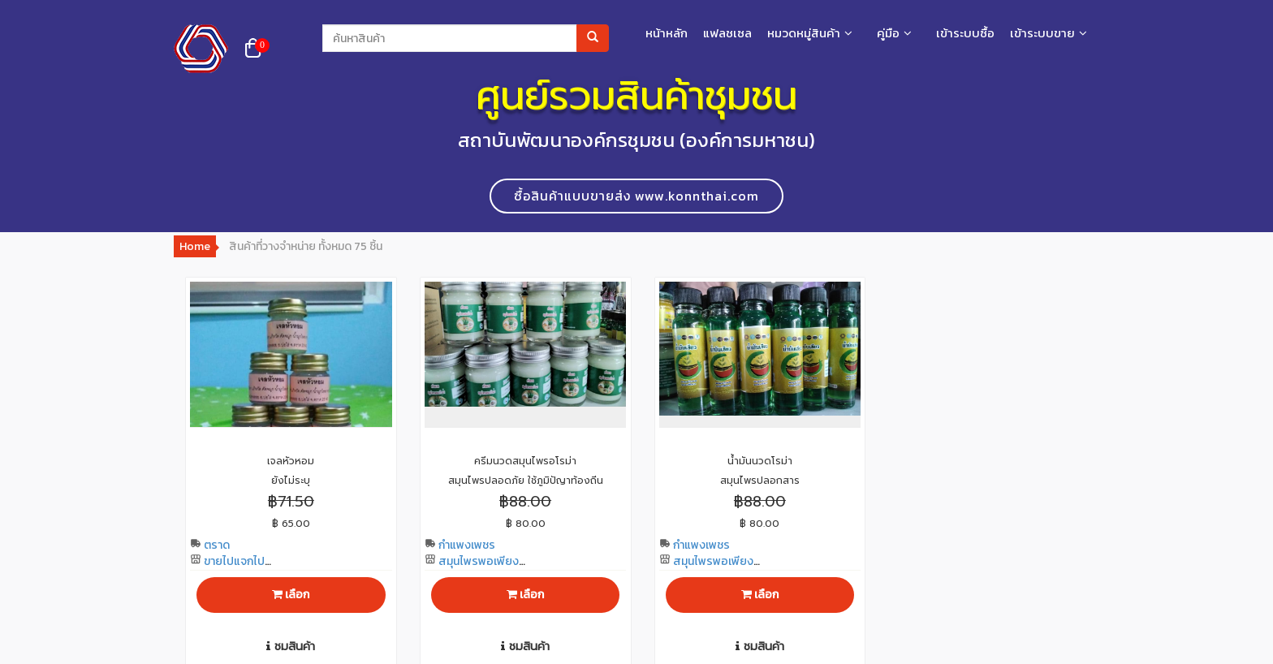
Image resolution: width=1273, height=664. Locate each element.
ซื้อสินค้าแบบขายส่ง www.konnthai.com (636, 195)
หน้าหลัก (666, 33)
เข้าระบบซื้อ (965, 33)
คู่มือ (888, 33)
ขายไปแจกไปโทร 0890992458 (236, 569)
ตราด (210, 545)
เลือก (290, 594)
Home (194, 246)
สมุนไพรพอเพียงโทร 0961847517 (472, 569)
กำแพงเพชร (460, 545)
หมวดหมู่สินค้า (803, 33)
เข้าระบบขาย (1042, 33)
